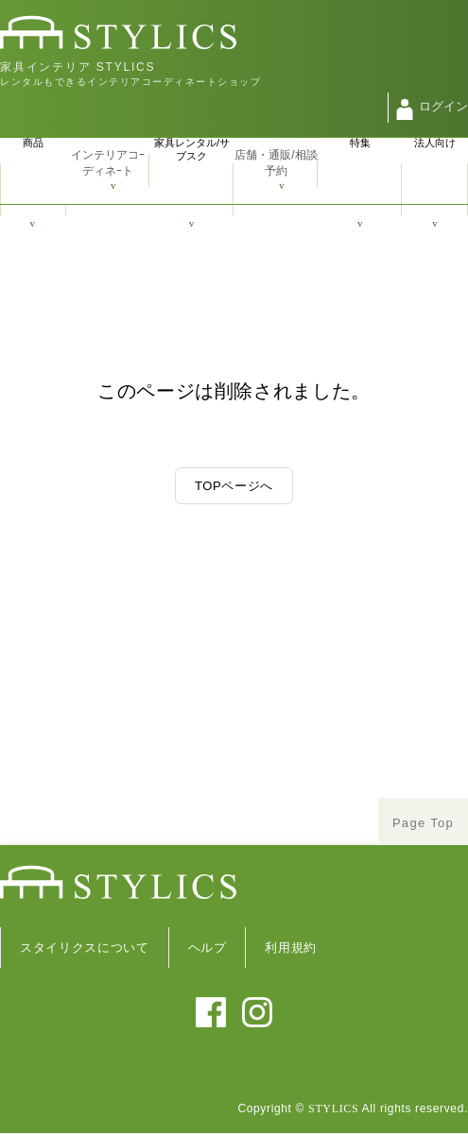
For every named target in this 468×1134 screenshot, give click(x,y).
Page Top (423, 823)
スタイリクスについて (84, 947)
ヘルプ (207, 947)
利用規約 (291, 947)
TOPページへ (234, 486)
